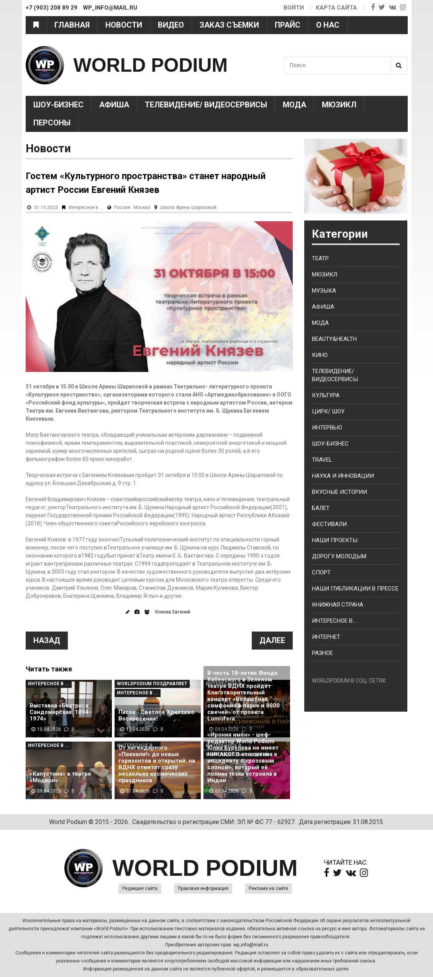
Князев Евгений (172, 612)
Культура (326, 395)
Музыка (324, 290)
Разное (322, 653)
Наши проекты (335, 540)
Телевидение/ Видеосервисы (206, 104)
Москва (141, 207)
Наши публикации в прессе (355, 588)
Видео (171, 25)
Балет (321, 508)
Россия (122, 207)
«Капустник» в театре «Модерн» (60, 777)
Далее (272, 640)
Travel (322, 459)
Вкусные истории (339, 491)
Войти (294, 7)
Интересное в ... (86, 207)
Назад (46, 640)
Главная (72, 25)
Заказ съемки (229, 25)
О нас (328, 25)
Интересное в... (334, 620)
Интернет (326, 636)
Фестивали (329, 524)
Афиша (114, 104)
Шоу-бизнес (330, 443)
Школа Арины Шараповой (188, 207)
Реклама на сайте (268, 888)
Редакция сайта (139, 888)
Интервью (327, 427)
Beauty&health (334, 339)
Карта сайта (336, 7)
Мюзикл (339, 104)
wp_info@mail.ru (250, 944)
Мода (294, 104)
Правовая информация (203, 888)
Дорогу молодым (339, 556)
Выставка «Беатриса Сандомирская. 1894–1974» (61, 712)
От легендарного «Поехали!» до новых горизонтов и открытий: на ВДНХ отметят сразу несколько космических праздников (156, 764)
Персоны (52, 122)
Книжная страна (337, 604)
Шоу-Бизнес (58, 104)
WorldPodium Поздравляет (152, 683)
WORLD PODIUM (151, 65)
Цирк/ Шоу (328, 411)
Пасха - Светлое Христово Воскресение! (156, 715)
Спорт (321, 572)
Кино (320, 355)
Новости (123, 25)
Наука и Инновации (343, 475)
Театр (320, 258)
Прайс (287, 25)
